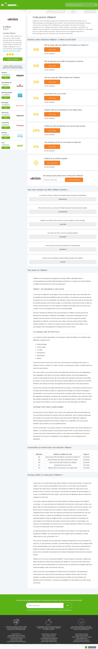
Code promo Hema (81, 638)
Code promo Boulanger (81, 640)
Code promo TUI (16, 634)
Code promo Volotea (49, 635)
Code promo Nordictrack (49, 641)
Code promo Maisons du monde (81, 637)
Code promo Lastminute (49, 634)
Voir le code (52, 49)
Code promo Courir (16, 638)
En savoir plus (92, 647)
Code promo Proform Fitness (16, 641)
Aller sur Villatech (12, 59)
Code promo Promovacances (16, 637)
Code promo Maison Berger (49, 638)
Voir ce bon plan (52, 163)
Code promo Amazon (81, 635)
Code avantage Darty (49, 637)
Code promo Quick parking (16, 635)
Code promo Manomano (49, 640)
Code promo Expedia (81, 634)
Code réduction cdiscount (81, 641)
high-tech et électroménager (11, 51)
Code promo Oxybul (16, 640)
